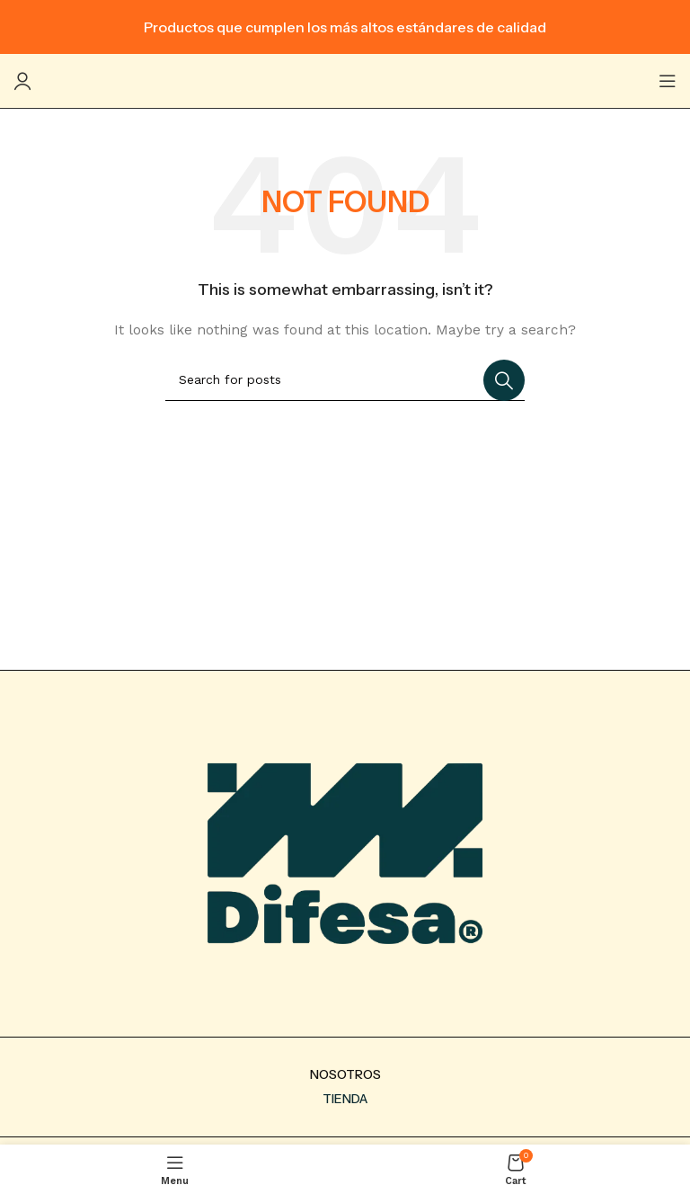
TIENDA (345, 1099)
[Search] (345, 380)
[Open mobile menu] (668, 81)
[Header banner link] (345, 27)
